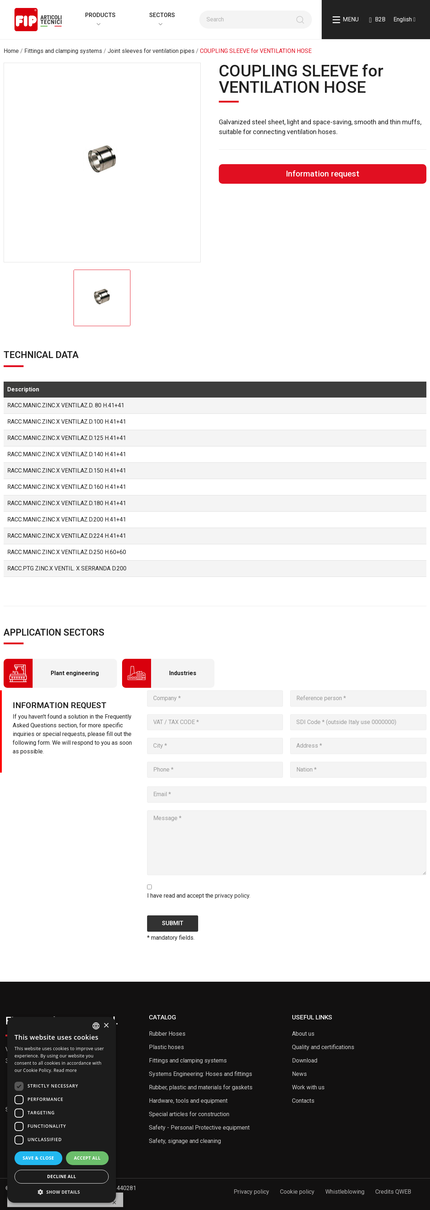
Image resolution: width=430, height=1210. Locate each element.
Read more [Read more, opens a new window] (65, 1070)
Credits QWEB (393, 1191)
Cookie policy (297, 1191)
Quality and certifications (323, 1047)
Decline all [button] (61, 1176)
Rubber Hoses (167, 1033)
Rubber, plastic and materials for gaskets (200, 1087)
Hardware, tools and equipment (188, 1100)
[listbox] (96, 1026)
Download (304, 1060)
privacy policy (232, 895)
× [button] (106, 1025)
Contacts (303, 1100)
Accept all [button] (87, 1158)
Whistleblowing (344, 1191)
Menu (346, 20)
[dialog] (61, 1110)
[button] (61, 1192)
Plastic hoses (166, 1047)
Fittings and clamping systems (188, 1060)
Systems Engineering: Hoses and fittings (200, 1073)
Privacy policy (251, 1191)
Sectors (158, 15)
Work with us (308, 1087)
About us (303, 1033)
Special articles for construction (189, 1114)
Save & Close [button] (38, 1158)
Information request (322, 173)
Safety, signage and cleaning (185, 1141)
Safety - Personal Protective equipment (199, 1127)
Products (97, 15)
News (299, 1073)
